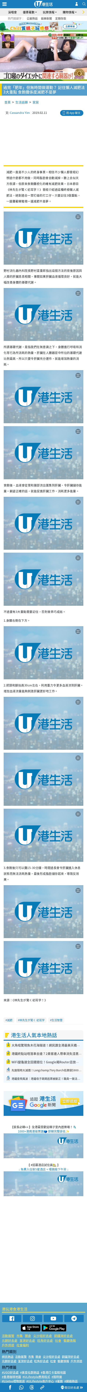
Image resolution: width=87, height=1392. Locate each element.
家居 (36, 102)
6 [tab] (53, 26)
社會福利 (22, 1345)
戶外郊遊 (8, 1345)
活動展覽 (8, 1335)
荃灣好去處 (27, 1340)
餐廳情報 (69, 1340)
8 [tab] (46, 31)
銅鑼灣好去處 (63, 1335)
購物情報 (68, 12)
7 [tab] (42, 31)
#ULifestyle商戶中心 (40, 1381)
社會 (58, 1340)
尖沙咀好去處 (42, 1335)
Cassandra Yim (20, 112)
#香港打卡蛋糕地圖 (53, 1372)
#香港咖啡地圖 (11, 1376)
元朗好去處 (9, 1340)
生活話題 (21, 102)
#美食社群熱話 (29, 1372)
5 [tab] (50, 26)
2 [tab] (39, 26)
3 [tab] (42, 26)
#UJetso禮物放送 (13, 1381)
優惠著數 (29, 12)
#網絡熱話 (71, 1381)
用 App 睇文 (73, 113)
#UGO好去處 (10, 1372)
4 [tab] (46, 26)
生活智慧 (57, 1020)
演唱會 (12, 12)
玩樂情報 (48, 12)
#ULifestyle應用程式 (36, 1376)
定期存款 (60, 18)
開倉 (28, 1335)
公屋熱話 (32, 18)
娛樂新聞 (46, 18)
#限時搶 (57, 1376)
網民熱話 (8, 1356)
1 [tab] (35, 26)
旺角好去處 (45, 1340)
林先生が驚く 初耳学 (32, 1020)
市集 (19, 1335)
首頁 (7, 102)
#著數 (59, 1381)
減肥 (9, 1020)
